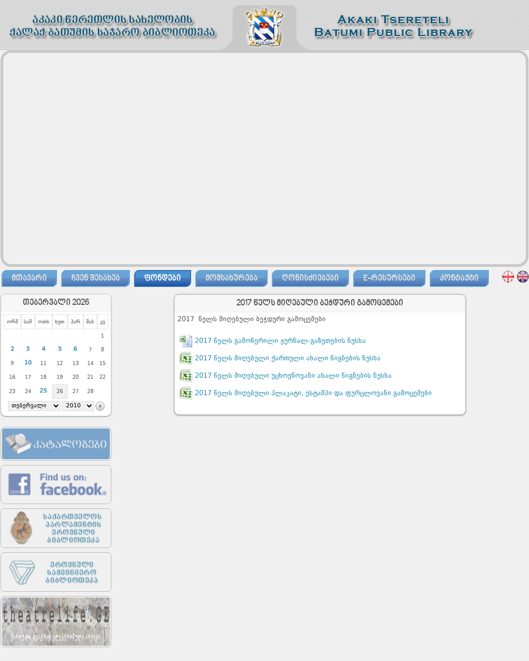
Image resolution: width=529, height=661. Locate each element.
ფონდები (162, 278)
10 (28, 363)
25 (43, 391)
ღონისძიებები (310, 278)
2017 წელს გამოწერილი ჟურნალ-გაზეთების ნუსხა (280, 341)
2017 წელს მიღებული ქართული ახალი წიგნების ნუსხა (288, 358)
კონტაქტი (459, 278)
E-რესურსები (389, 278)
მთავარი (29, 278)
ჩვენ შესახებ (95, 278)
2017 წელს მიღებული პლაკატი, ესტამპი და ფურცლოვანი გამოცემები (313, 393)
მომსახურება (231, 278)
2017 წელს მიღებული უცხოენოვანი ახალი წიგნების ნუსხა (293, 376)
